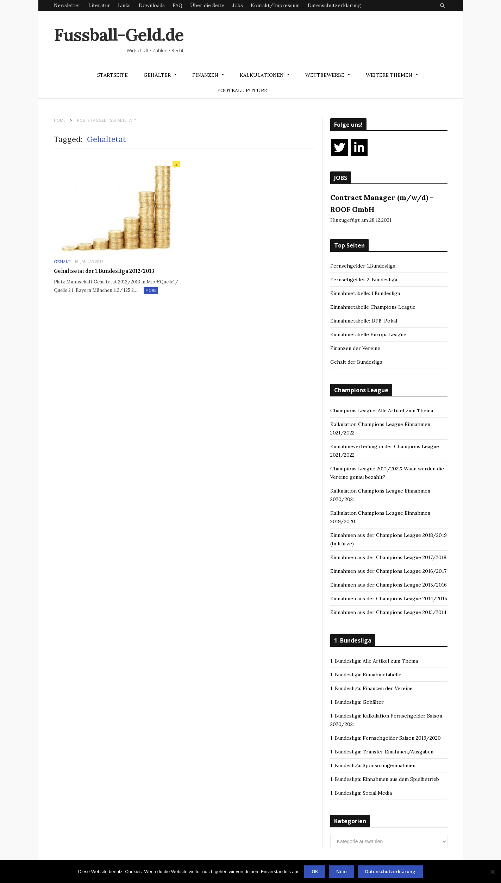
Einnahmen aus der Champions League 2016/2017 (388, 571)
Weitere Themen (389, 75)
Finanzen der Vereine (355, 348)
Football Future (242, 90)
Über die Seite (207, 5)
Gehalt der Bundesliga (356, 362)
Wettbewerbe (324, 75)
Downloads (152, 5)
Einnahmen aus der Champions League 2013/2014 (388, 612)
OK (315, 871)
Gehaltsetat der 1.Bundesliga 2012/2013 (104, 271)
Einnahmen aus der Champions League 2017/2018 (388, 557)
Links (124, 5)
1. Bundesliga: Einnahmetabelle (365, 674)
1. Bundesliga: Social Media (361, 793)
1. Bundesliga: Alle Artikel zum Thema (374, 661)
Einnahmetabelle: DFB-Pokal (363, 321)
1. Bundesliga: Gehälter (357, 702)
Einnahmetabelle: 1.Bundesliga (365, 293)
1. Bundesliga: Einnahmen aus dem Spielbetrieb (384, 779)
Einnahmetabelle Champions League (372, 307)
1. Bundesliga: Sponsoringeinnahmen (372, 765)
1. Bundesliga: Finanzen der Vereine (371, 688)
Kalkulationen (262, 75)
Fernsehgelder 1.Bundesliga (362, 266)
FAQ (177, 5)
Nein (341, 871)
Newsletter (67, 5)
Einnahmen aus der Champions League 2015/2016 (388, 585)
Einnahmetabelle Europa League (368, 334)
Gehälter (157, 75)
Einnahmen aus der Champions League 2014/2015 (388, 598)
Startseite (112, 75)
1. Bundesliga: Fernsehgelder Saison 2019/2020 (385, 738)
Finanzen (205, 75)
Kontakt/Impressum (275, 5)
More (150, 290)
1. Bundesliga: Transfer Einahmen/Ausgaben (381, 752)
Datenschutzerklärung (334, 5)
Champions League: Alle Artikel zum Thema (381, 410)
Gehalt (62, 261)
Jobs (237, 5)
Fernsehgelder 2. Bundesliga (363, 279)
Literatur (99, 5)
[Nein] (492, 871)
